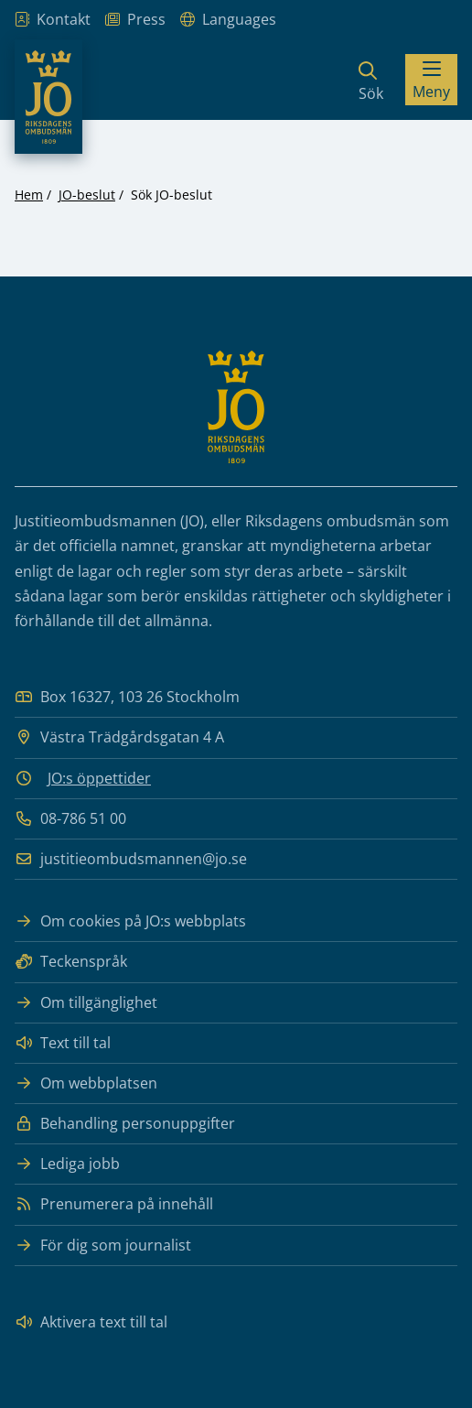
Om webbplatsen (86, 1083)
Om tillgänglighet (86, 1003)
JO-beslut (87, 194)
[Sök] (371, 79)
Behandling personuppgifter (125, 1123)
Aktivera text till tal (91, 1322)
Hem (29, 194)
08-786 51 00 (70, 819)
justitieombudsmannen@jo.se (131, 859)
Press (135, 19)
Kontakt (53, 19)
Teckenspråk (71, 961)
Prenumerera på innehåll (114, 1204)
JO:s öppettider (99, 778)
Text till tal (63, 1043)
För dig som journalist (103, 1245)
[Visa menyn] (431, 79)
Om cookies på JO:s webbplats (130, 921)
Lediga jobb (67, 1164)
